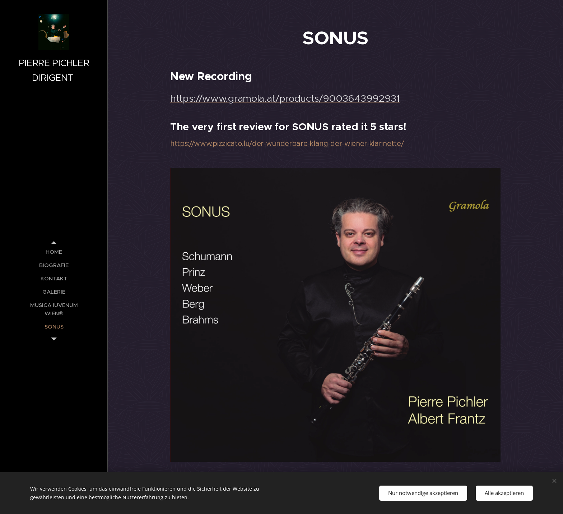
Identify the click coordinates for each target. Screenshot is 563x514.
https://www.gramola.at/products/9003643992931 (285, 98)
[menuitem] (54, 252)
